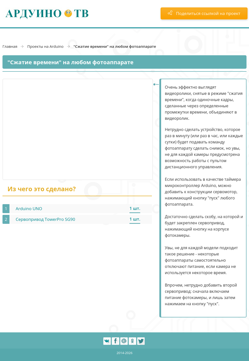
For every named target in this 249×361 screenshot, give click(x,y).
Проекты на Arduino (45, 46)
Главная (9, 46)
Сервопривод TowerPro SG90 (45, 219)
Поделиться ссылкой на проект (204, 13)
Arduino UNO (29, 208)
